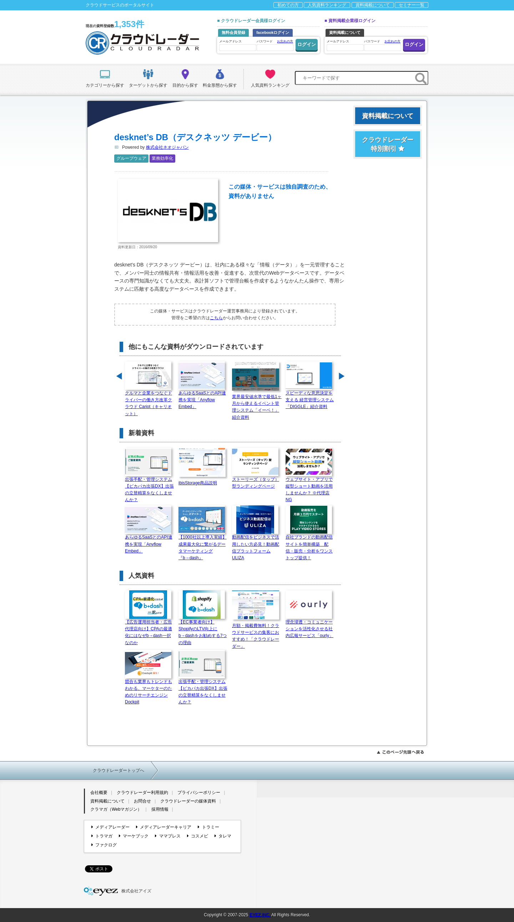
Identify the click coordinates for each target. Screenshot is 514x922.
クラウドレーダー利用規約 (142, 792)
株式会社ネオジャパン (167, 147)
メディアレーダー (110, 827)
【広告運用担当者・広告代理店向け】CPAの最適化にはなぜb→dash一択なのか (148, 630)
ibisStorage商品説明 (203, 480)
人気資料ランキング (327, 4)
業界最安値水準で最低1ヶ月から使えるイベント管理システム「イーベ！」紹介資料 (257, 404)
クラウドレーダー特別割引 (387, 144)
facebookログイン (272, 32)
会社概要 (98, 792)
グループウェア (131, 158)
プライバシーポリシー (198, 792)
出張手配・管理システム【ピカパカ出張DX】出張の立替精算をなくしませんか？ (149, 487)
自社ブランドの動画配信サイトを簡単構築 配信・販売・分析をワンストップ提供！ (309, 545)
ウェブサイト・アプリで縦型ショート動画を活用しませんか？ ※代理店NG (309, 487)
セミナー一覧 (411, 4)
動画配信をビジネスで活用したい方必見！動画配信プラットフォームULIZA (255, 545)
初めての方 (288, 4)
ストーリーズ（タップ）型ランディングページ (255, 480)
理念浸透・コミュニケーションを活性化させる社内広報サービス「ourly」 (309, 626)
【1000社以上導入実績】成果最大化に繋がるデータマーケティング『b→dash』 (202, 545)
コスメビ (197, 836)
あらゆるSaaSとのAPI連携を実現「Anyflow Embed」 (202, 397)
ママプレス (167, 836)
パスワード (275, 45)
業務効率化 (162, 158)
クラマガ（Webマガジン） (116, 809)
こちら (216, 317)
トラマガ (101, 836)
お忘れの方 (285, 41)
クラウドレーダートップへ (118, 770)
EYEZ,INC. (260, 914)
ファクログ (104, 844)
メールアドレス (237, 45)
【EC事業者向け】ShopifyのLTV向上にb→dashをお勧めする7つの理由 (202, 630)
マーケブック (133, 836)
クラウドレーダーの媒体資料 (188, 801)
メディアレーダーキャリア (163, 827)
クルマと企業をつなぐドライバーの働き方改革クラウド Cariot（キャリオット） (148, 401)
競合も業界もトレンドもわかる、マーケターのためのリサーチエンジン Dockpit (148, 689)
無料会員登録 (233, 32)
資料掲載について (373, 4)
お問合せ (142, 801)
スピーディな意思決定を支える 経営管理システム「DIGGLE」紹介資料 (310, 397)
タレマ (223, 836)
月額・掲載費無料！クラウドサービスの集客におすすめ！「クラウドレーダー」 (257, 633)
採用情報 (159, 809)
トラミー (208, 827)
